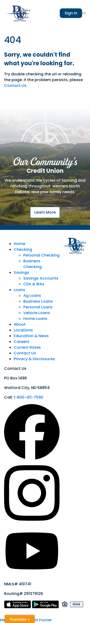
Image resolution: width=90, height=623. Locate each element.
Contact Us (15, 85)
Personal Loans (38, 307)
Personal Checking (41, 255)
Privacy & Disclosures (34, 359)
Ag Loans (32, 295)
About (20, 324)
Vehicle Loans (36, 313)
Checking (23, 249)
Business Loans (38, 301)
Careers (21, 341)
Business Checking (32, 264)
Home (19, 243)
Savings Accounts (40, 278)
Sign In (71, 13)
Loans (19, 290)
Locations (23, 330)
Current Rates (27, 347)
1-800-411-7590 (28, 397)
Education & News (31, 336)
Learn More (45, 212)
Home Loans (35, 318)
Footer (45, 620)
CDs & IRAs (33, 284)
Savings (21, 272)
